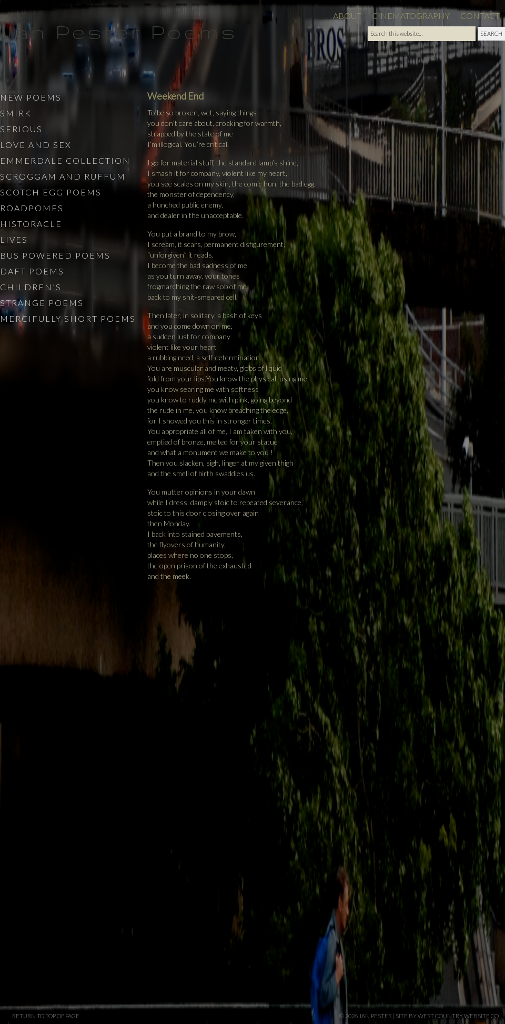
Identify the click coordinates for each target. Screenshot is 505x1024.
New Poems (31, 97)
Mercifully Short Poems (68, 318)
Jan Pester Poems (118, 31)
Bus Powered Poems (55, 255)
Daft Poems (32, 271)
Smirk (16, 113)
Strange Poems (42, 303)
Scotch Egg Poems (51, 192)
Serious (21, 129)
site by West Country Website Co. (448, 1015)
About (347, 16)
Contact (480, 16)
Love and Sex (36, 145)
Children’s (31, 287)
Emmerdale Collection (65, 160)
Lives (14, 239)
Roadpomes (32, 208)
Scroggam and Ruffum (63, 176)
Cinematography (411, 16)
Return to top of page (45, 1015)
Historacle (31, 224)
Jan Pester (375, 1015)
